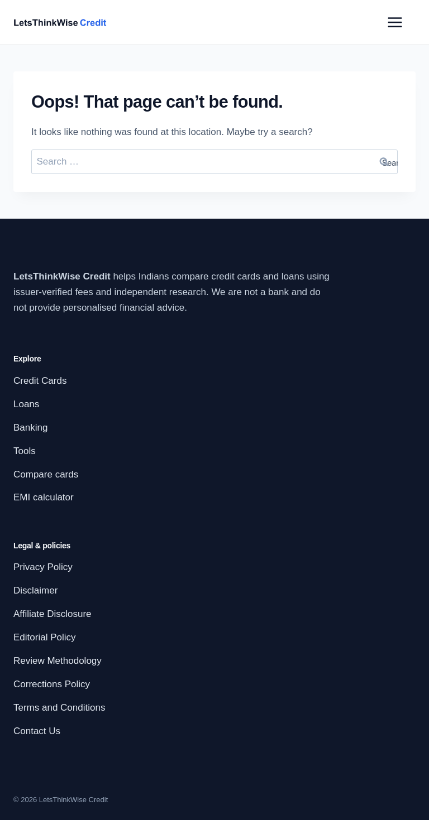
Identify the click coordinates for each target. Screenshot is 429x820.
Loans (26, 404)
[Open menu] (395, 22)
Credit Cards (39, 380)
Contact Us (36, 731)
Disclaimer (35, 590)
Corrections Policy (51, 684)
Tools (24, 451)
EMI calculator (43, 497)
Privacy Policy (43, 567)
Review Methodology (57, 660)
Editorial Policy (44, 637)
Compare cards (45, 474)
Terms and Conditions (59, 707)
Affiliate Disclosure (52, 614)
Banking (30, 427)
